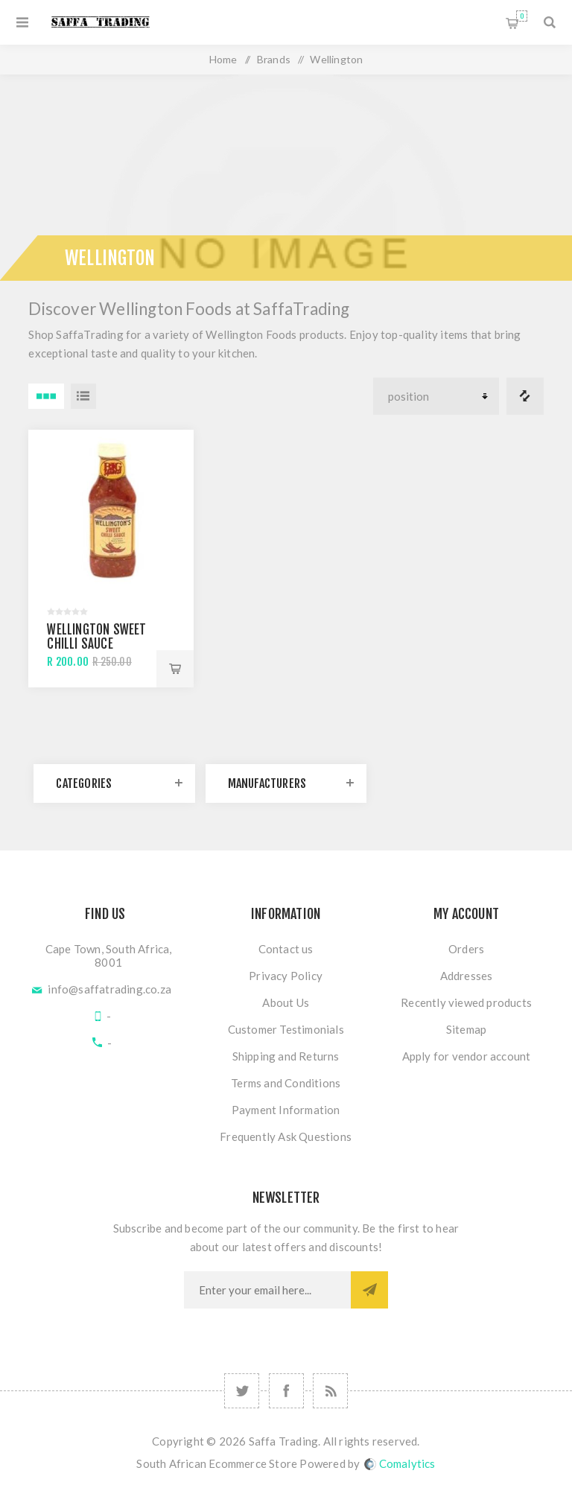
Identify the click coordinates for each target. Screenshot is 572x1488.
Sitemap (466, 1029)
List (83, 396)
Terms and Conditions (285, 1083)
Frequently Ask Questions (286, 1136)
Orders (466, 949)
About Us (285, 1002)
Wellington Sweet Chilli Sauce (96, 637)
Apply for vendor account (466, 1056)
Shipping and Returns (286, 1056)
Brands (273, 59)
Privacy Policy (285, 975)
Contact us (286, 949)
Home (223, 59)
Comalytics (400, 1463)
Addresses (466, 975)
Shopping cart (521, 16)
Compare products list (525, 396)
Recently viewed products (466, 1002)
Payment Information (286, 1109)
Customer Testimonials (286, 1029)
